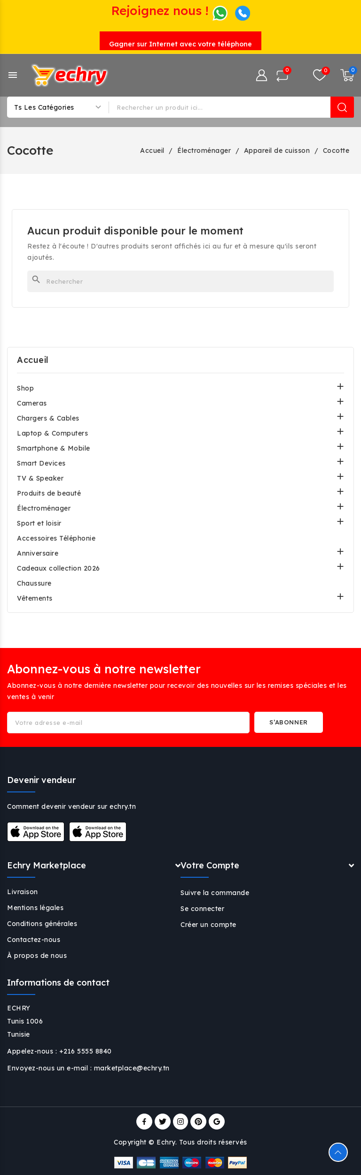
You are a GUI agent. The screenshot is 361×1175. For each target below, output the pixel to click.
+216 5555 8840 (85, 1051)
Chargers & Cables (48, 418)
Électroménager (44, 508)
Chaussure (34, 583)
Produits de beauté (49, 493)
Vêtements (35, 598)
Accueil (33, 359)
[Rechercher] (180, 281)
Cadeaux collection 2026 (58, 568)
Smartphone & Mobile (53, 448)
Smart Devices (41, 463)
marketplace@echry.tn (132, 1068)
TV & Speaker (40, 478)
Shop (25, 388)
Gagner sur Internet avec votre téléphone (180, 44)
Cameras (32, 403)
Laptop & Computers (52, 433)
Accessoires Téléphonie (56, 538)
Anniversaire (37, 553)
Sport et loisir (39, 523)
